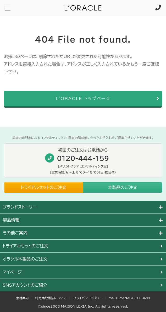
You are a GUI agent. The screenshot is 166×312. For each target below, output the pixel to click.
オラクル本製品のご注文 (25, 259)
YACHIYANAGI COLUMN (129, 297)
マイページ (12, 272)
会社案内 (22, 297)
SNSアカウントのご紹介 (25, 285)
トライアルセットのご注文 (25, 246)
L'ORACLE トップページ (83, 98)
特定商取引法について (51, 297)
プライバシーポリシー (87, 297)
